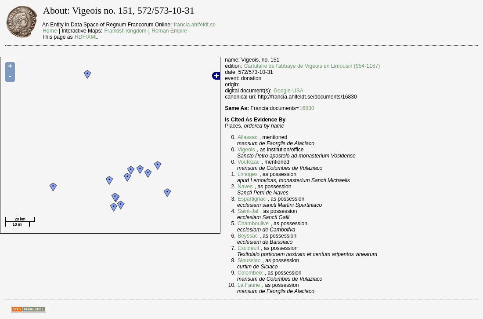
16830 (306, 108)
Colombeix (250, 273)
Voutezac (249, 162)
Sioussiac (249, 260)
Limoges (248, 174)
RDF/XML (86, 37)
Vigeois (246, 150)
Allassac (247, 137)
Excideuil (248, 248)
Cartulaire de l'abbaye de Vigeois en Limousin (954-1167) (312, 66)
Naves (245, 186)
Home (50, 31)
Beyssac (248, 236)
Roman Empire (169, 31)
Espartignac (252, 199)
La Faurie (249, 285)
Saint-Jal (248, 211)
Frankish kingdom (125, 31)
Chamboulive (253, 223)
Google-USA (288, 91)
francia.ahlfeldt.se (195, 25)
